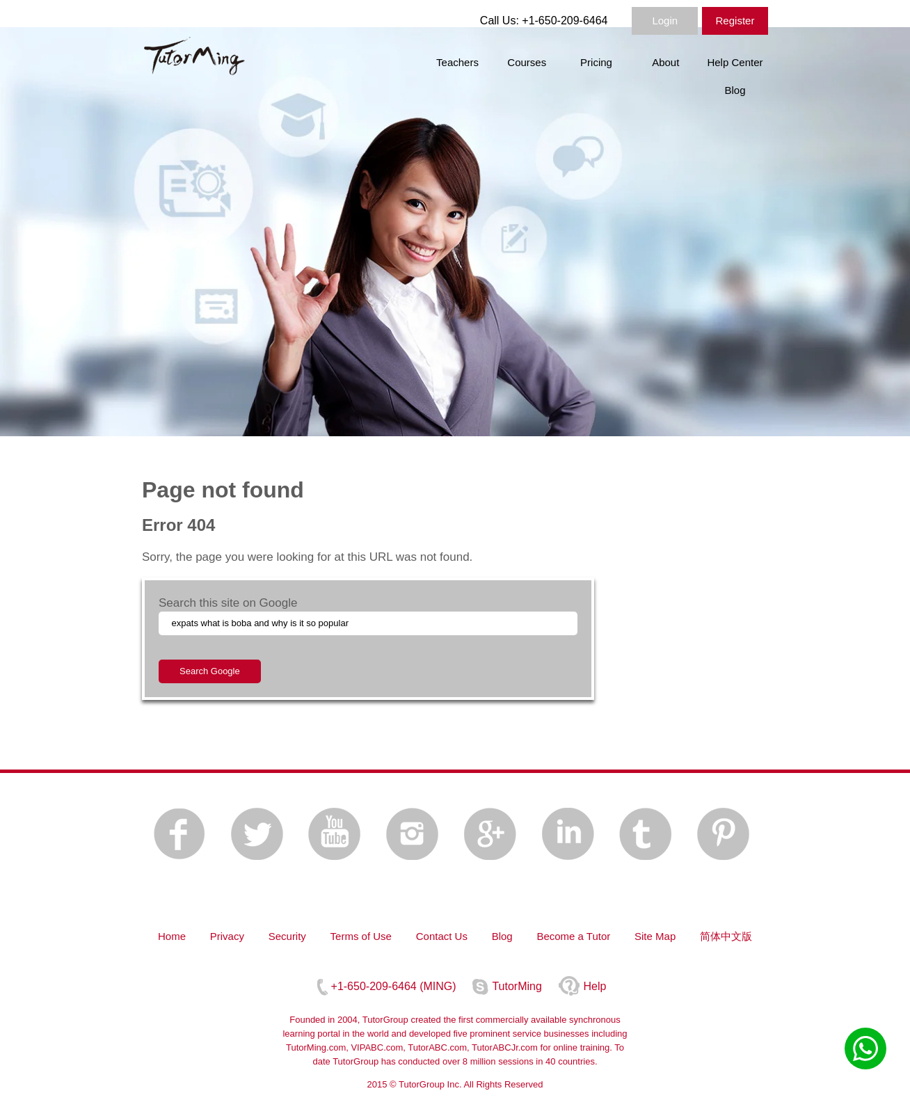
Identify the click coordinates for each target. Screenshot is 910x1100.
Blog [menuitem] (734, 90)
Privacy (227, 936)
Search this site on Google (228, 602)
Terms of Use (361, 936)
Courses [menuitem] (526, 62)
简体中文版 (726, 936)
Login (665, 20)
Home (172, 936)
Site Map (655, 936)
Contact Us (442, 936)
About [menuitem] (665, 62)
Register (735, 20)
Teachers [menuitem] (457, 62)
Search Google (209, 671)
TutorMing (516, 986)
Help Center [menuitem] (735, 62)
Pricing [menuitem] (596, 62)
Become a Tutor (573, 936)
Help (595, 986)
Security (287, 936)
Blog (502, 936)
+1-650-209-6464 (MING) (393, 986)
